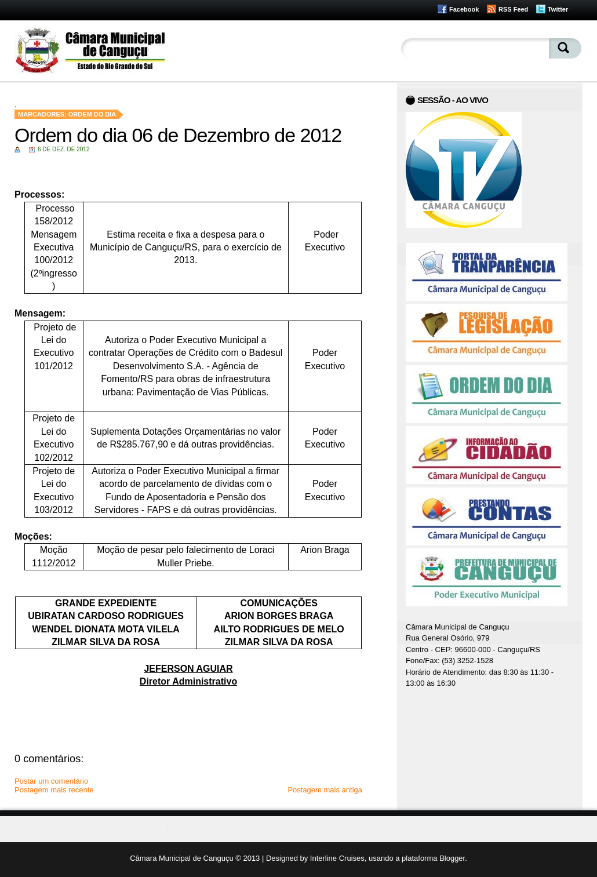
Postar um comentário (51, 781)
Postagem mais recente (54, 789)
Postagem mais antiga (324, 789)
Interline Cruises (337, 858)
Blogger (452, 858)
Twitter (558, 9)
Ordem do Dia (92, 114)
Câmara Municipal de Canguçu (181, 858)
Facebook (464, 9)
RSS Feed (513, 9)
